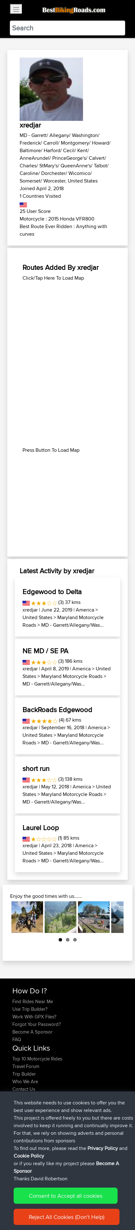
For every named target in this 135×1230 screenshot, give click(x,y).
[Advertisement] (67, 321)
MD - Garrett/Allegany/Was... (72, 625)
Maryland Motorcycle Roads (71, 676)
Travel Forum (25, 1066)
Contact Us (23, 1089)
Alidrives (21, 1131)
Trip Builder (24, 1074)
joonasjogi (23, 1116)
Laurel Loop (40, 828)
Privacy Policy (97, 1205)
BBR (54, 1123)
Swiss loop (69, 1138)
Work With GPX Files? (34, 1016)
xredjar (30, 609)
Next (114, 917)
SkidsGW (22, 1154)
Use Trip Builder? (30, 1009)
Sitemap (71, 1205)
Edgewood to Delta (52, 592)
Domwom (23, 1138)
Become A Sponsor (32, 1031)
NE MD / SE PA (45, 651)
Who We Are (25, 1081)
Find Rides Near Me (32, 1001)
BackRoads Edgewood (57, 710)
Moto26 (67, 1116)
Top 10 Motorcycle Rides (37, 1058)
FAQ (16, 1039)
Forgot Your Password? (36, 1024)
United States (37, 617)
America (85, 609)
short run (35, 768)
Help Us (20, 1096)
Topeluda (22, 1146)
